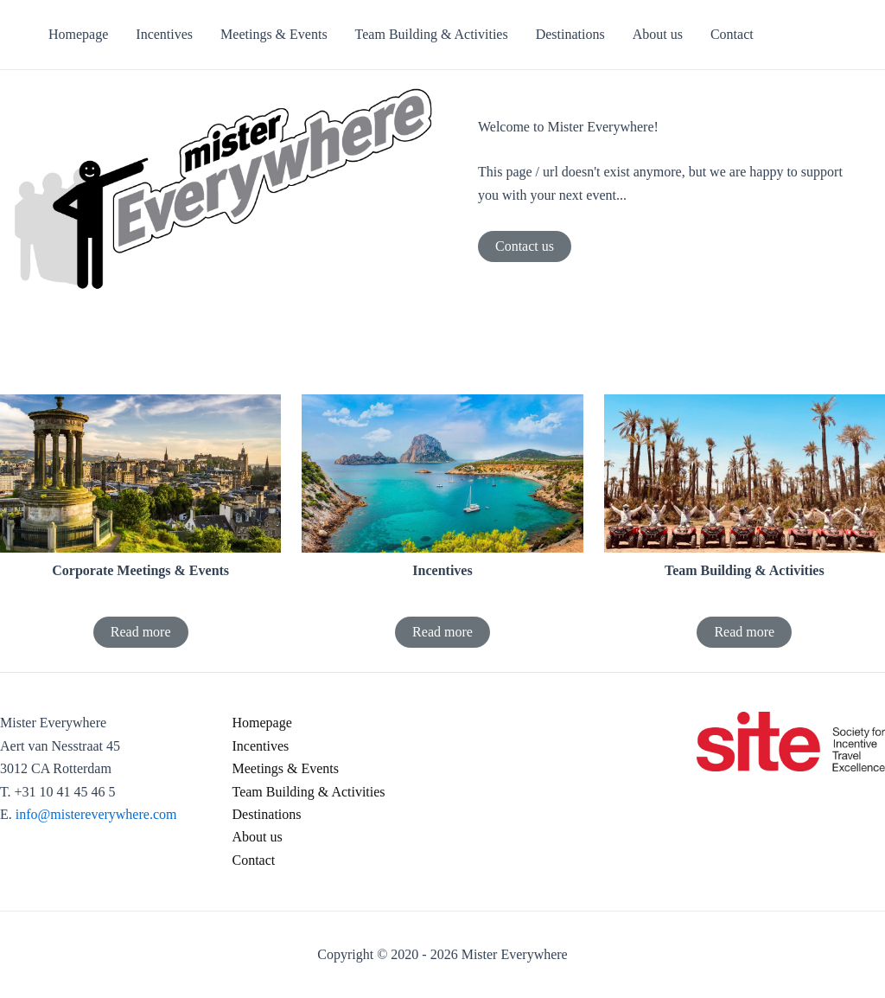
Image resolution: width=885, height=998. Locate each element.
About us (257, 836)
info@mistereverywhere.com (96, 814)
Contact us (524, 246)
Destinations (267, 814)
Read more (141, 631)
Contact (254, 860)
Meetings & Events (286, 768)
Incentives (261, 746)
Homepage (262, 722)
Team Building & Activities (308, 791)
